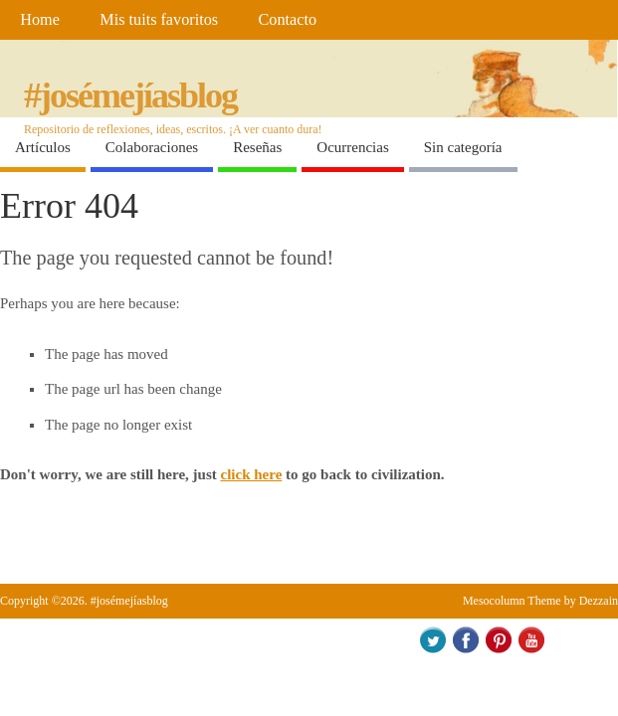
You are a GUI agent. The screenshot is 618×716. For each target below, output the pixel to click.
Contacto (287, 20)
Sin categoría (463, 147)
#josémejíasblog (130, 95)
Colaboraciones (151, 147)
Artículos (43, 147)
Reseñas (257, 147)
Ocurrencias (352, 147)
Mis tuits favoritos (159, 20)
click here (252, 474)
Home (40, 20)
